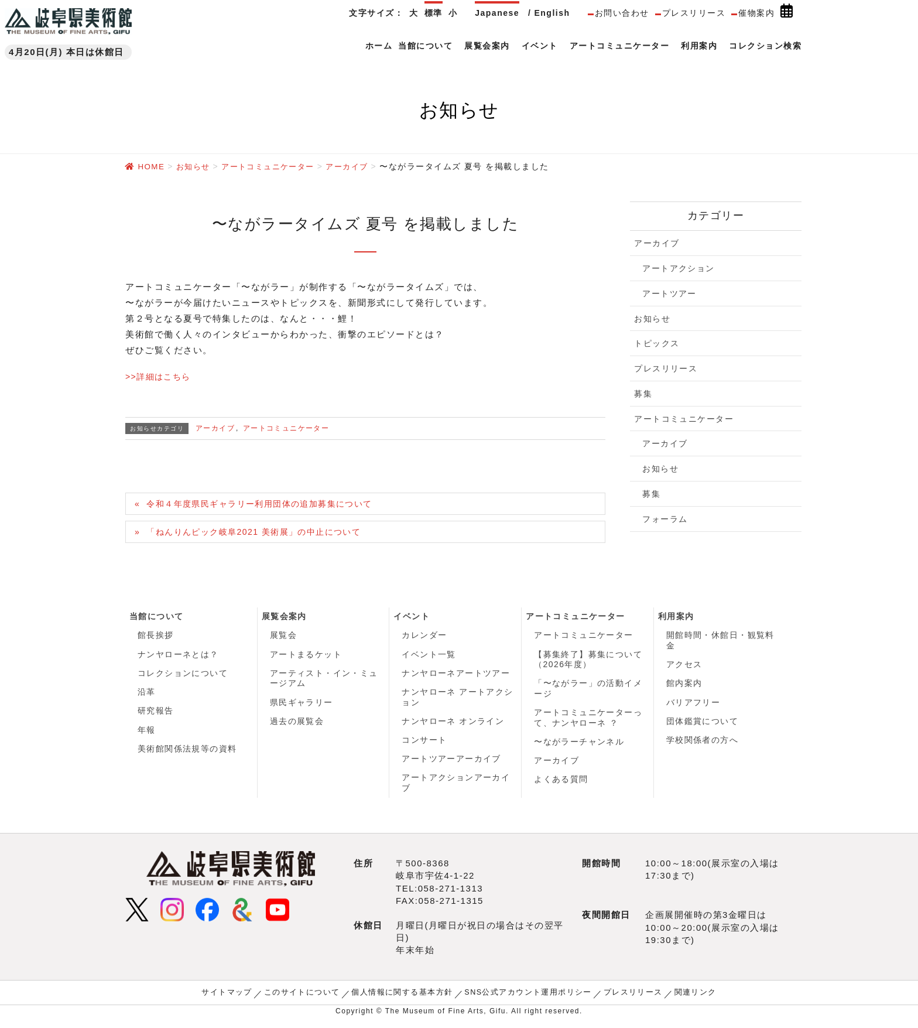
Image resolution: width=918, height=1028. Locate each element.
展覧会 (283, 637)
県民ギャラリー (302, 706)
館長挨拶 (156, 637)
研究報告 (156, 715)
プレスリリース (694, 13)
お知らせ (652, 318)
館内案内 (684, 687)
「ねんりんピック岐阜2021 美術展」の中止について (262, 533)
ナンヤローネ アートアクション (457, 702)
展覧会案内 (284, 618)
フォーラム (665, 518)
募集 (643, 393)
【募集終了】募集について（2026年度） (588, 662)
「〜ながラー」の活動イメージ (588, 692)
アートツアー (669, 293)
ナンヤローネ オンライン (453, 726)
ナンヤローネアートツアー (456, 676)
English (552, 13)
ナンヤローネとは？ (179, 657)
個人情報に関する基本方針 (405, 1000)
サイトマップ (239, 1000)
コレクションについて (183, 676)
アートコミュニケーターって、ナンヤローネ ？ (588, 722)
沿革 (147, 696)
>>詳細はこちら (160, 376)
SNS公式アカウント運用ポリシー (524, 1000)
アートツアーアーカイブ (452, 765)
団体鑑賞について (702, 726)
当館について (156, 618)
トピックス (657, 342)
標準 (433, 13)
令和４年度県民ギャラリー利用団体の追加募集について (268, 504)
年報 (147, 735)
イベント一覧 (429, 657)
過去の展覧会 (297, 726)
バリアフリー (693, 706)
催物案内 (756, 13)
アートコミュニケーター (286, 428)
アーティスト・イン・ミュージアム (324, 682)
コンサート (424, 745)
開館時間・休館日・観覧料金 (720, 643)
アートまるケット (306, 657)
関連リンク (683, 1000)
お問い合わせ (622, 13)
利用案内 (676, 618)
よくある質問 (561, 786)
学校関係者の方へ (702, 745)
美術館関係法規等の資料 (188, 755)
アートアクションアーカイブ (456, 790)
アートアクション (678, 267)
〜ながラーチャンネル (579, 747)
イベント (411, 618)
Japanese (497, 13)
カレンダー (424, 637)
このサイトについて (310, 1000)
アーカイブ (215, 428)
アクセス (684, 667)
